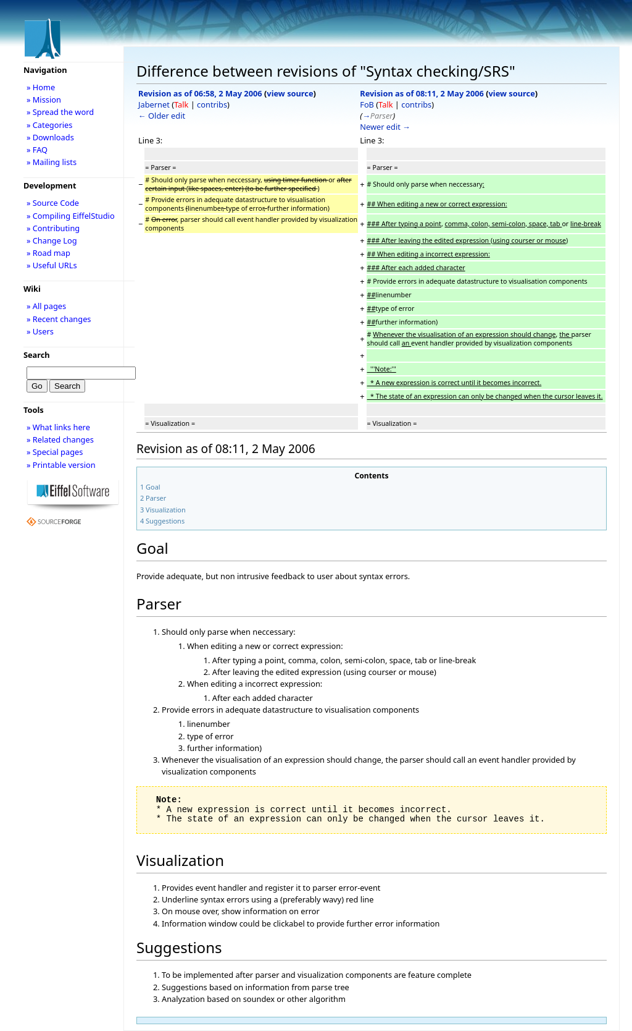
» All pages (46, 306)
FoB (367, 104)
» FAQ (37, 149)
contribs (212, 104)
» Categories (50, 124)
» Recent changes (59, 319)
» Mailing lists (52, 162)
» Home (41, 87)
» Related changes (60, 439)
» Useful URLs (52, 265)
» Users (40, 331)
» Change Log (52, 240)
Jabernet (154, 104)
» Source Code (53, 202)
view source (290, 93)
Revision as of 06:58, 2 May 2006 (200, 93)
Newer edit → (385, 126)
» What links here (58, 427)
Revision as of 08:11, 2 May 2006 (422, 93)
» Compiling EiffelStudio (71, 215)
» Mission (44, 99)
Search (36, 354)
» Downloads (50, 137)
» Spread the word (60, 111)
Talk (181, 104)
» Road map (48, 252)
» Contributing (53, 228)
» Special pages (55, 451)
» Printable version (61, 464)
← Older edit (161, 115)
